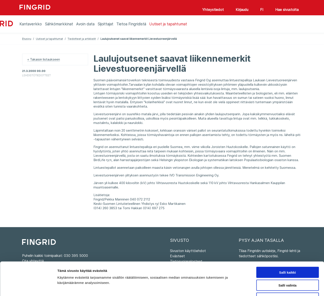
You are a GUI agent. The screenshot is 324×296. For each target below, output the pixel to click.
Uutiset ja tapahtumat (49, 38)
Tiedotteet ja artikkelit (82, 38)
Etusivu (26, 38)
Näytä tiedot (233, 287)
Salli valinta (287, 255)
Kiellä (287, 268)
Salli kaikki (287, 242)
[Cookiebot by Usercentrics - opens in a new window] (28, 287)
